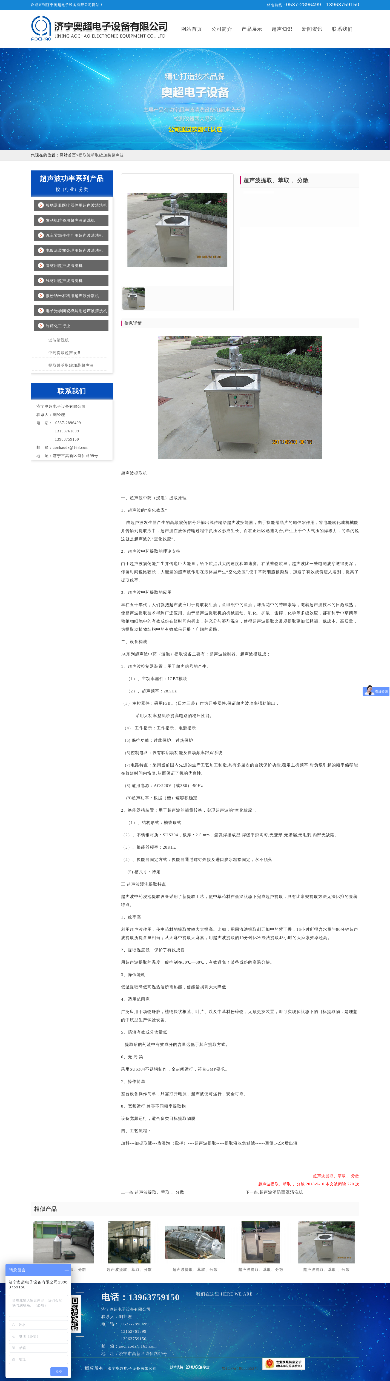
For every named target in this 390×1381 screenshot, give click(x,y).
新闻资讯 (312, 29)
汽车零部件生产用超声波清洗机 (74, 235)
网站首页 (191, 29)
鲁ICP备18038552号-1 (242, 1368)
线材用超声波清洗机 (64, 281)
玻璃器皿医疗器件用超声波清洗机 (76, 205)
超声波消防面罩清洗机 (281, 1192)
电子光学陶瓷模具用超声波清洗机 (76, 311)
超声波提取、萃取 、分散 (159, 1192)
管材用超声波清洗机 (64, 266)
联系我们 (342, 29)
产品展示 (252, 29)
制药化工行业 (58, 326)
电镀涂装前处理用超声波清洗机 (74, 251)
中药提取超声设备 (64, 353)
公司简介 (221, 29)
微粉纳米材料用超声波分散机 (72, 296)
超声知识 (282, 29)
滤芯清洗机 (58, 340)
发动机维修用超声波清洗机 (70, 220)
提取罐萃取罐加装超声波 (71, 365)
